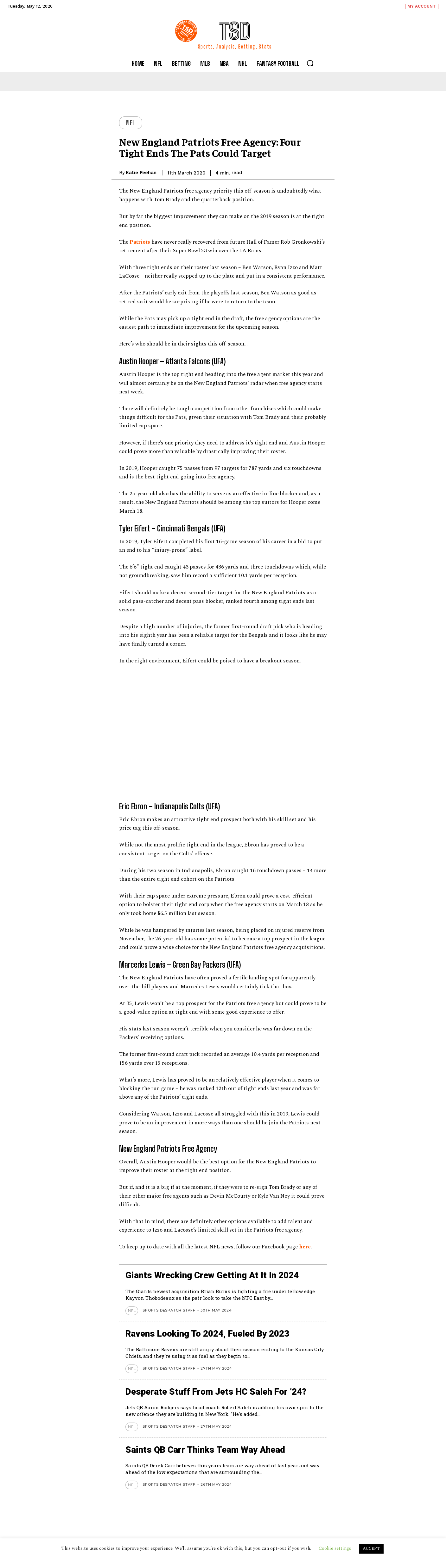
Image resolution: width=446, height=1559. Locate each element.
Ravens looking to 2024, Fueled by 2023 (209, 1333)
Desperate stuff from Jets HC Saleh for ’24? (217, 1391)
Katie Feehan (141, 172)
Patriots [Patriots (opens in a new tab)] (140, 242)
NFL (130, 123)
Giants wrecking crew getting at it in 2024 (213, 1275)
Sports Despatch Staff (169, 1310)
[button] (310, 63)
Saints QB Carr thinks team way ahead (207, 1449)
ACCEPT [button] (371, 1548)
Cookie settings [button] (335, 1548)
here (305, 1247)
